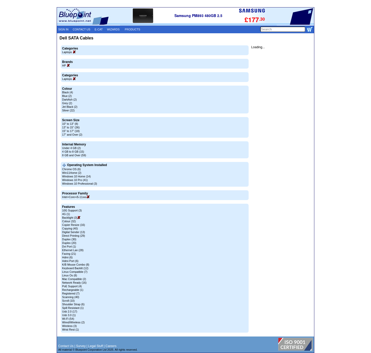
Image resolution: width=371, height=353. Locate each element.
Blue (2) (67, 95)
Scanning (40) (70, 297)
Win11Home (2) (71, 172)
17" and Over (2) (72, 134)
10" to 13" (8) (70, 123)
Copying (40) (70, 228)
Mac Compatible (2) (74, 279)
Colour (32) (69, 221)
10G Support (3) (72, 210)
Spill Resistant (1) (73, 307)
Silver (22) (68, 110)
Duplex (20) (69, 242)
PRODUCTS (132, 29)
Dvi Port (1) (69, 246)
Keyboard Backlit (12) (75, 268)
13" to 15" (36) (71, 127)
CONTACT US (81, 29)
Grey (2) (67, 103)
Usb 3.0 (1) (69, 315)
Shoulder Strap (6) (73, 304)
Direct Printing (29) (73, 235)
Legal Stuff (95, 346)
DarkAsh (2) (69, 99)
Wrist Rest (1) (70, 329)
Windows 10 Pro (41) (75, 180)
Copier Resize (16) (73, 224)
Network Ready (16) (74, 282)
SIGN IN (63, 29)
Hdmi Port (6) (70, 260)
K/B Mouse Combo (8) (75, 264)
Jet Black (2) (69, 106)
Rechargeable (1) (72, 289)
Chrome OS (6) (71, 169)
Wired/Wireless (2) (73, 322)
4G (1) (66, 214)
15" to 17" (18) (71, 131)
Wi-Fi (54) (68, 318)
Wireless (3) (69, 325)
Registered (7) (71, 293)
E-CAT (99, 29)
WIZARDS (113, 29)
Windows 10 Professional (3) (79, 183)
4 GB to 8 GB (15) (73, 151)
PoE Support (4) (72, 286)
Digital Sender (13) (73, 232)
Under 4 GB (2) (71, 148)
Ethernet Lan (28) (72, 250)
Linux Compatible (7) (74, 271)
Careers (110, 346)
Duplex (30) (69, 239)
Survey (81, 346)
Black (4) (67, 92)
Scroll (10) (68, 300)
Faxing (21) (69, 253)
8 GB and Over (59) (74, 155)
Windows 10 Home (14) (76, 176)
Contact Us (65, 346)
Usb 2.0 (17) (69, 311)
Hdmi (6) (67, 257)
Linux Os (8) (69, 275)
